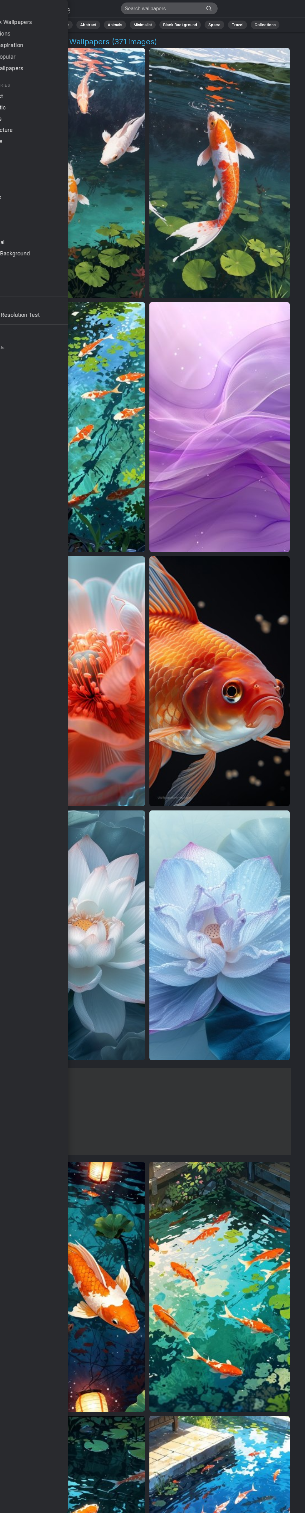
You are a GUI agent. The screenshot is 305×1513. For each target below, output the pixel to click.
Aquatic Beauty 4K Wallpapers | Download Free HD (37, 10)
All (43, 24)
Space (214, 24)
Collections (265, 24)
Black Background (180, 24)
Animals (115, 24)
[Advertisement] (147, 1111)
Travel (237, 24)
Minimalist (142, 24)
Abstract (88, 24)
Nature (62, 24)
